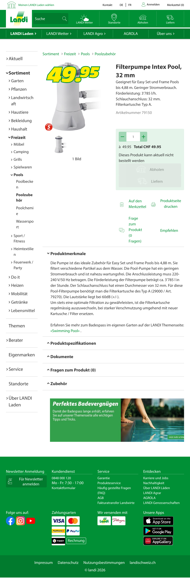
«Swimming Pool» (65, 330)
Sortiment (19, 73)
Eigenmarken (22, 355)
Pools (18, 174)
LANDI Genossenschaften (161, 502)
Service (16, 369)
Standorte (18, 384)
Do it (15, 277)
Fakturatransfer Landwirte (116, 502)
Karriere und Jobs (155, 478)
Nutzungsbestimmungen (104, 562)
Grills (18, 159)
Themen (17, 326)
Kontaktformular (63, 488)
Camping (21, 151)
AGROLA (131, 33)
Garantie (103, 478)
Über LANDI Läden (156, 488)
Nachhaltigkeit (153, 483)
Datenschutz (68, 562)
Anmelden (153, 4)
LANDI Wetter (58, 33)
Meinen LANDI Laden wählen (36, 5)
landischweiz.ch (143, 562)
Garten (17, 80)
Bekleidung (21, 120)
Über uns (164, 33)
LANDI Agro (93, 33)
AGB (100, 498)
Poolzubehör (105, 54)
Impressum (43, 562)
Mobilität (19, 293)
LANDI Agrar (152, 493)
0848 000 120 (61, 478)
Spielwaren (23, 167)
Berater (16, 340)
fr (129, 5)
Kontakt (107, 5)
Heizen (17, 285)
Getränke (19, 302)
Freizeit (18, 137)
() (175, 5)
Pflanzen (19, 89)
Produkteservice (109, 483)
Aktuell (16, 58)
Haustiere (19, 112)
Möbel (19, 144)
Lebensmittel (23, 310)
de (121, 5)
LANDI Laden (21, 33)
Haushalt (19, 129)
